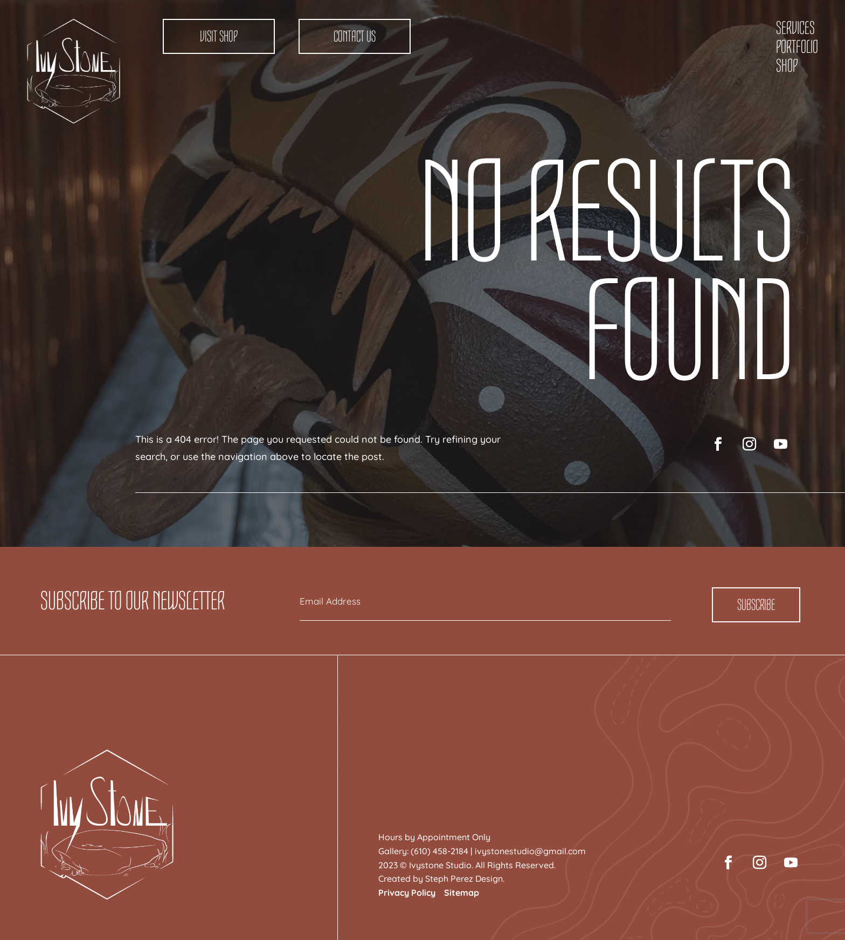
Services (795, 28)
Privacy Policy (406, 892)
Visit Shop (219, 36)
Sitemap (461, 892)
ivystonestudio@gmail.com (530, 851)
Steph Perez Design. (464, 878)
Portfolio (797, 47)
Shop (787, 66)
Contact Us (355, 36)
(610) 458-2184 (439, 851)
